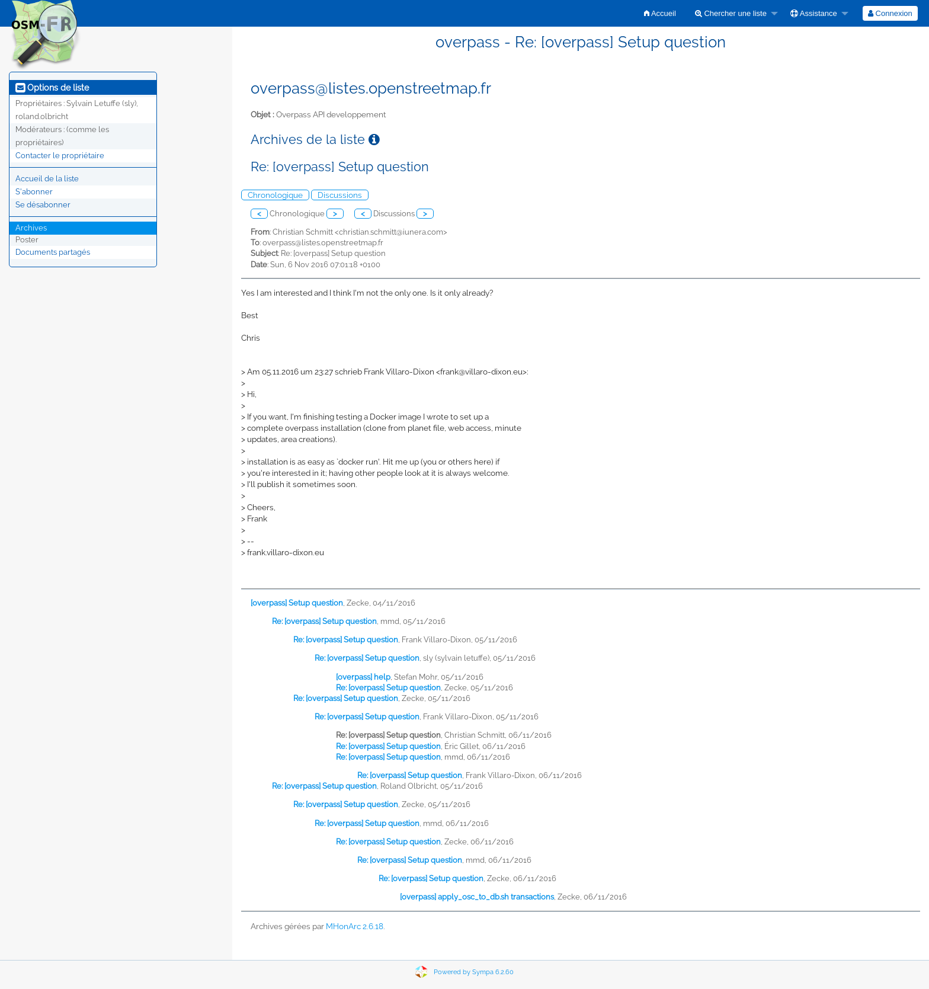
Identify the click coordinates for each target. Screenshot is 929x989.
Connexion (890, 13)
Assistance (813, 13)
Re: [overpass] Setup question (324, 621)
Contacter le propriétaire (59, 155)
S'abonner (34, 191)
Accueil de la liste (47, 178)
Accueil (660, 13)
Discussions (340, 195)
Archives (31, 227)
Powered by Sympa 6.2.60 (474, 972)
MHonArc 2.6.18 (354, 926)
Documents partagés (52, 252)
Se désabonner (43, 204)
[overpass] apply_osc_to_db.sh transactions (477, 896)
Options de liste (52, 87)
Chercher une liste (731, 13)
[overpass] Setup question (297, 602)
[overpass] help (363, 677)
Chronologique (275, 195)
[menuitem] (660, 13)
